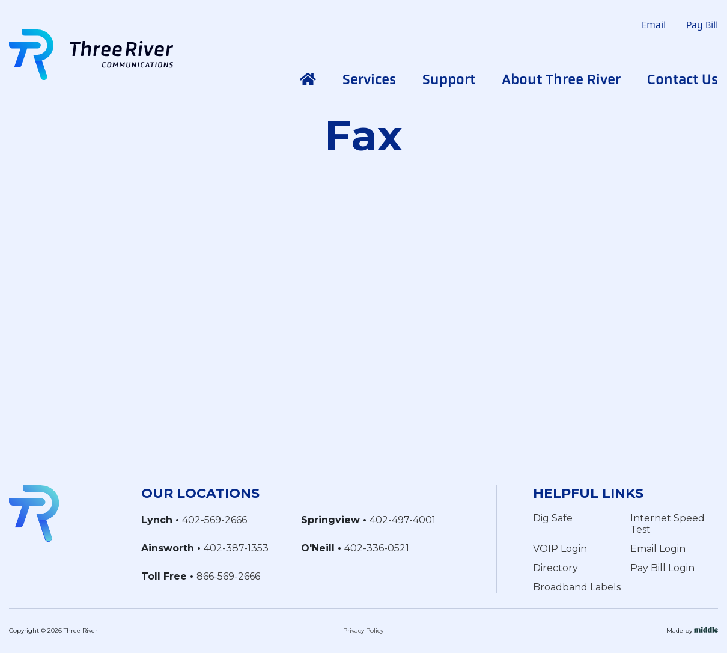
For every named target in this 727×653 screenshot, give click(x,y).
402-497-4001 (403, 520)
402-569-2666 (214, 520)
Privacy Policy (363, 630)
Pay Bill (702, 25)
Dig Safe (553, 518)
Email (654, 25)
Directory (555, 568)
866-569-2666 (228, 576)
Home (308, 79)
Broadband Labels (577, 587)
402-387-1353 (236, 548)
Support (448, 79)
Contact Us (682, 79)
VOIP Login (560, 548)
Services (369, 79)
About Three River (561, 79)
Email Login (658, 548)
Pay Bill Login (662, 568)
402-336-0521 (376, 548)
